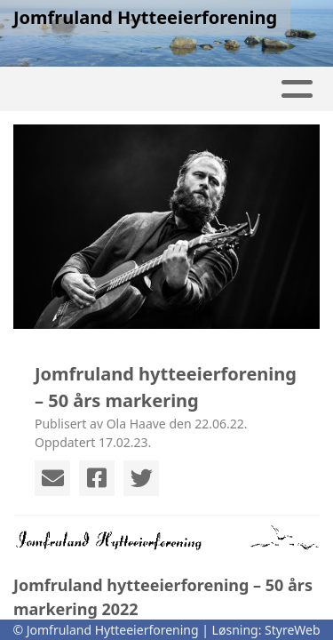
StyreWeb (293, 629)
